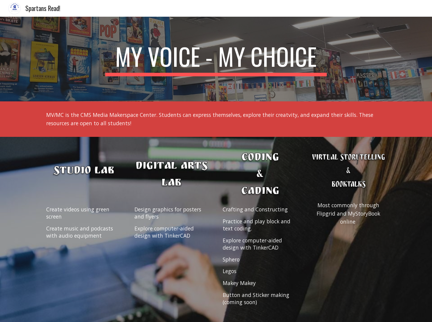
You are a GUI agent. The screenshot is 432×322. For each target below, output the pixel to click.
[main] (216, 59)
